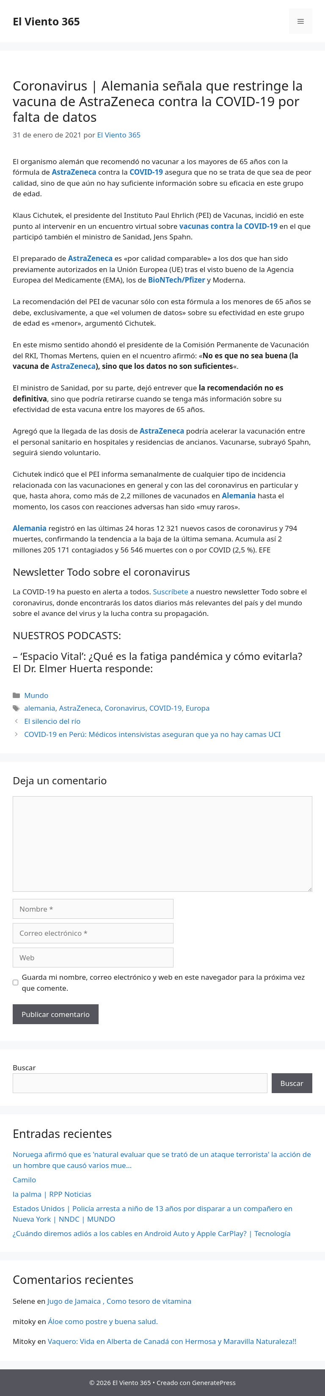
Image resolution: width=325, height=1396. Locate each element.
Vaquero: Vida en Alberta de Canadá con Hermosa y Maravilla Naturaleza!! (172, 1341)
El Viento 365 (46, 21)
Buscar (24, 1067)
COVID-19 (165, 708)
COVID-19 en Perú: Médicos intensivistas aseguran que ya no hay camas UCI (152, 734)
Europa (198, 708)
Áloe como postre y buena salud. (103, 1321)
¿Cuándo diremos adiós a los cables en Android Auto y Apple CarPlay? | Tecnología (152, 1233)
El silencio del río (52, 721)
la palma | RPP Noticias (52, 1194)
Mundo (36, 695)
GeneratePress (214, 1382)
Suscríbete (170, 591)
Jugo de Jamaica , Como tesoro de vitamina (119, 1301)
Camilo (24, 1179)
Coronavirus (125, 708)
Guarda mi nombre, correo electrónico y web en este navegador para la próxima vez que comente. (163, 982)
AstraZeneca (73, 366)
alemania (39, 708)
